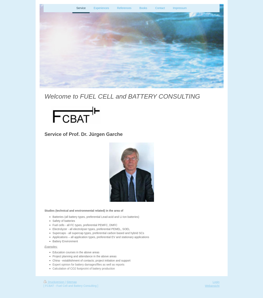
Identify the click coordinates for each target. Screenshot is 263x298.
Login (216, 282)
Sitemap (72, 282)
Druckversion (54, 282)
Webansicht (212, 285)
